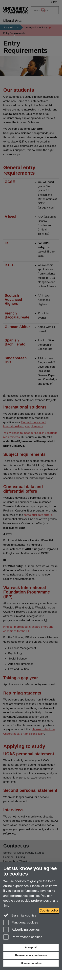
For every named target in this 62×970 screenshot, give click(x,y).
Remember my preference (31, 955)
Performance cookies (22, 937)
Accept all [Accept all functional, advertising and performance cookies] (31, 947)
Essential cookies (19, 915)
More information (31, 963)
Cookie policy (49, 910)
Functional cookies (20, 923)
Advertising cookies (21, 930)
